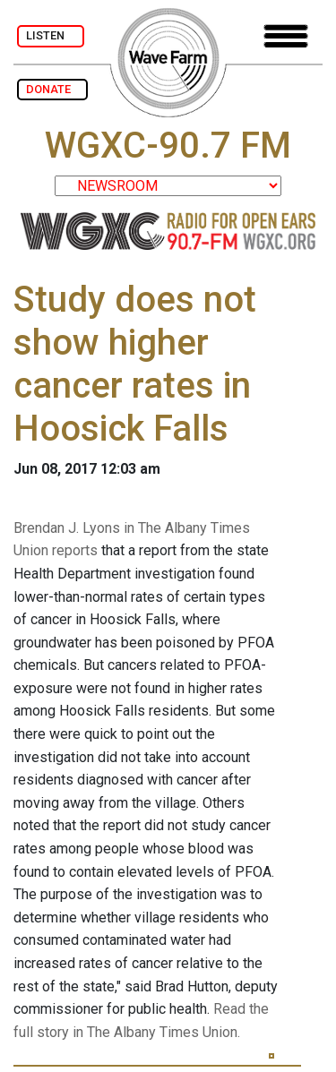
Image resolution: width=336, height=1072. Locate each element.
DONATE (52, 89)
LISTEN (50, 35)
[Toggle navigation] (286, 36)
